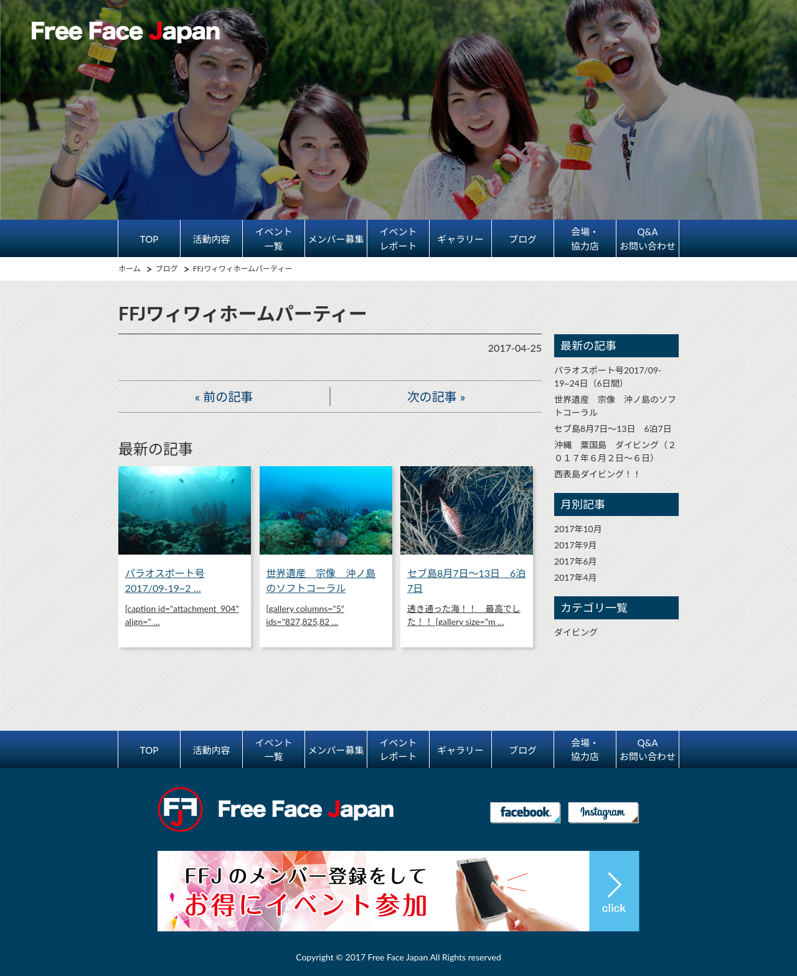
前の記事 (228, 396)
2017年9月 (575, 545)
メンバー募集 (336, 239)
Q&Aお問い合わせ (648, 238)
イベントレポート (398, 238)
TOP (149, 239)
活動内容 (211, 239)
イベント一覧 (273, 238)
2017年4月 (575, 577)
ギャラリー (460, 239)
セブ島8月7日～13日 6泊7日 (613, 428)
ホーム (129, 268)
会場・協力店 (585, 238)
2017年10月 (578, 528)
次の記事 (432, 396)
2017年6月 (575, 561)
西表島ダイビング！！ (597, 474)
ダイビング (576, 632)
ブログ (523, 239)
